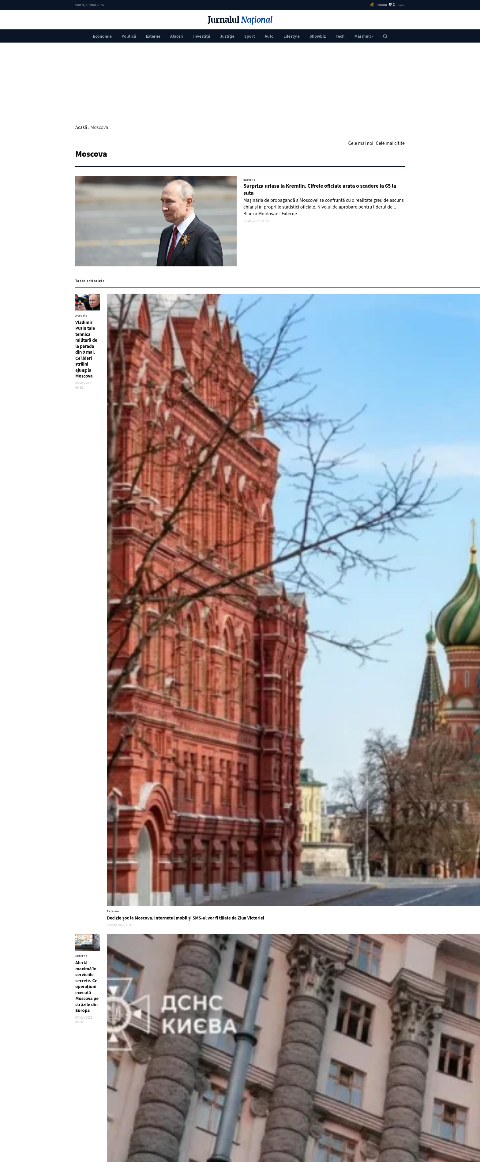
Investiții (201, 36)
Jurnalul (240, 20)
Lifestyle (291, 36)
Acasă (81, 127)
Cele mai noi (360, 143)
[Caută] (385, 36)
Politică (129, 36)
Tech (340, 36)
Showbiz (317, 36)
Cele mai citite (390, 143)
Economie (102, 36)
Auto (269, 36)
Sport (249, 36)
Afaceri (176, 36)
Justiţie (227, 36)
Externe (153, 36)
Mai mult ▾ (364, 36)
